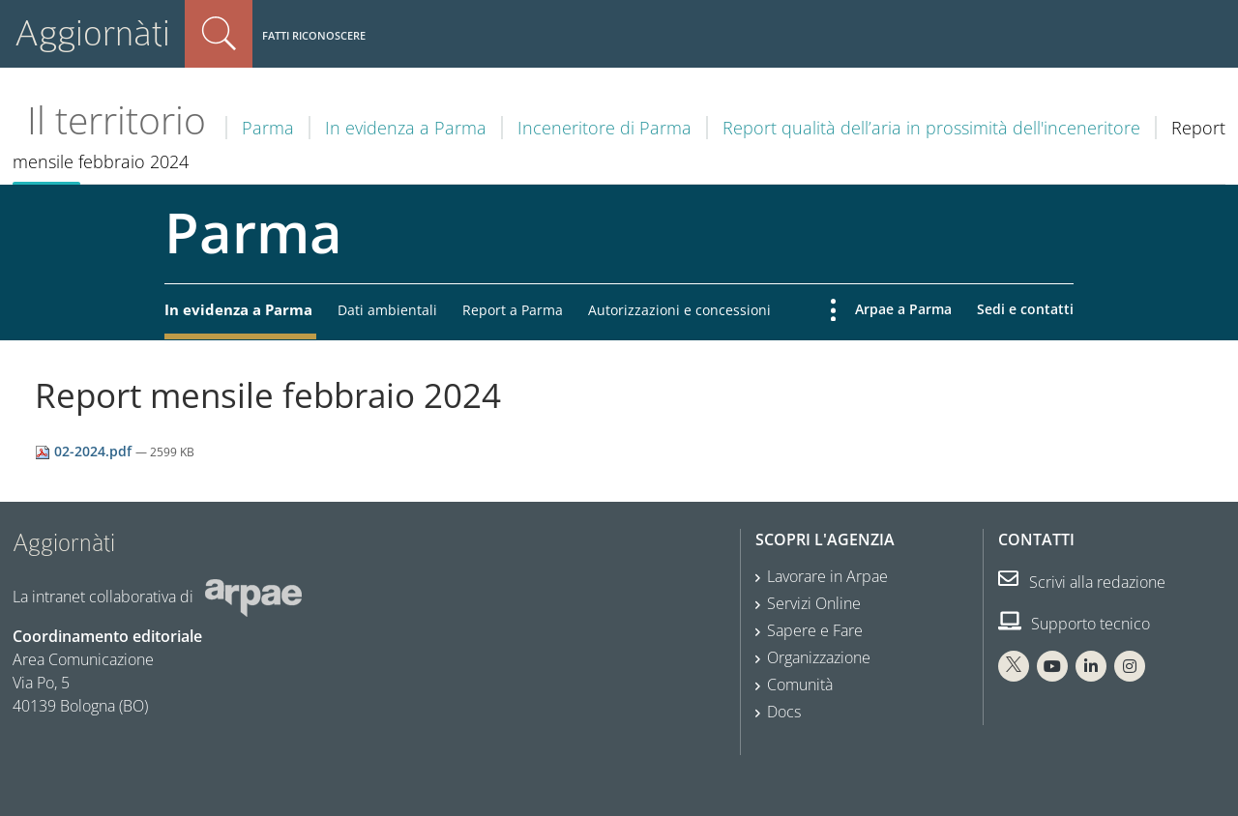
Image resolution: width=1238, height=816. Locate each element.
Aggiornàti (92, 33)
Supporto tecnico (1074, 623)
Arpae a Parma (903, 309)
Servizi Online (814, 603)
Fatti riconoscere (314, 35)
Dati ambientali (387, 310)
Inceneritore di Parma (604, 127)
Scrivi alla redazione (1081, 582)
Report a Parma (512, 310)
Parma (268, 127)
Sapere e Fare (815, 630)
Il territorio (116, 120)
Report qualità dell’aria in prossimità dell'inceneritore (931, 127)
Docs (784, 711)
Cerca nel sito (218, 34)
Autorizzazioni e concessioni (679, 310)
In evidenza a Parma (405, 127)
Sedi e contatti (1025, 309)
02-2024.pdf (85, 451)
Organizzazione (818, 657)
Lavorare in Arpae (827, 576)
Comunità (800, 684)
